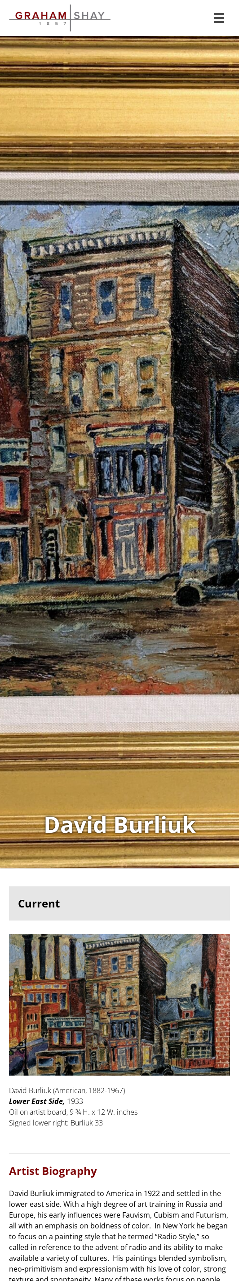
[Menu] (219, 18)
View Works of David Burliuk (119, 452)
